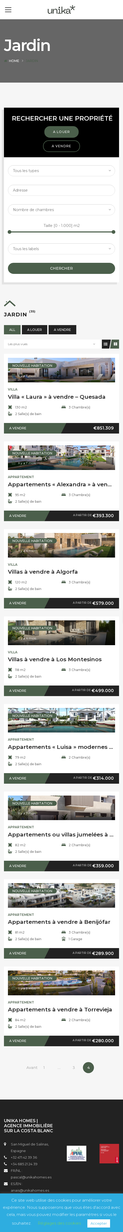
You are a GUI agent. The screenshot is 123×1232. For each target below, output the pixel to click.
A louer (61, 140)
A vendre (62, 154)
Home (14, 69)
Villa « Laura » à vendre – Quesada (57, 404)
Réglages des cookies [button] (59, 1223)
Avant (31, 1075)
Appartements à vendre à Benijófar (59, 929)
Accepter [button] (99, 1223)
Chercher (61, 276)
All (12, 338)
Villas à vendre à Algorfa (43, 579)
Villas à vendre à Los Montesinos (55, 667)
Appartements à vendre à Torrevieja (60, 1017)
